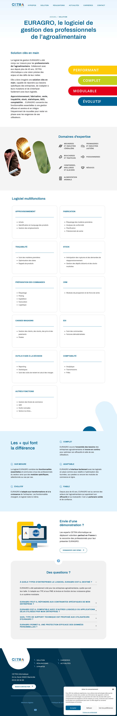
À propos (32, 5)
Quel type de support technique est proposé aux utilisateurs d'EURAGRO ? (54, 618)
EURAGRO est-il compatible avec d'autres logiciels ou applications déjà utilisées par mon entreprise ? (57, 610)
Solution (44, 5)
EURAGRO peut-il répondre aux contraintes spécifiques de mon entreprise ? (55, 603)
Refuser (89, 708)
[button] (113, 689)
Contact (101, 5)
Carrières (88, 5)
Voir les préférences (106, 708)
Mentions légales (27, 702)
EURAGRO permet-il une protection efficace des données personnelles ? (51, 626)
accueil (53, 17)
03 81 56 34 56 (18, 680)
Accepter (73, 708)
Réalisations (59, 5)
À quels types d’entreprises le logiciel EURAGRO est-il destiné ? (56, 582)
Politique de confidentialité (90, 712)
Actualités (74, 5)
